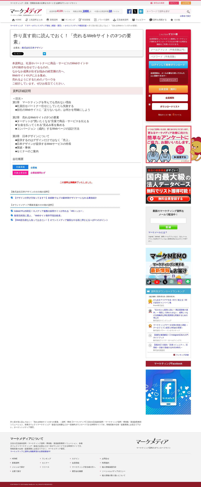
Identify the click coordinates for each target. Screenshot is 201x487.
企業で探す (16, 471)
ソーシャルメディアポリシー (113, 471)
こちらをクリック (168, 80)
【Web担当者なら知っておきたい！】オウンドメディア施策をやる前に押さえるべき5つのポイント (61, 220)
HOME (19, 20)
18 (110, 11)
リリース (45, 467)
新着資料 (54, 20)
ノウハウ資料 (103, 20)
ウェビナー (141, 20)
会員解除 (169, 97)
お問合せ (105, 459)
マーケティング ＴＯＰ (20, 26)
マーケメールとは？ (157, 232)
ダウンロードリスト (170, 106)
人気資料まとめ (36, 20)
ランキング (70, 20)
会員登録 (186, 3)
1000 (86, 11)
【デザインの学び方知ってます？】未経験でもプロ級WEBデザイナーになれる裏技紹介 (55, 198)
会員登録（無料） (168, 89)
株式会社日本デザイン (32, 47)
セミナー (45, 463)
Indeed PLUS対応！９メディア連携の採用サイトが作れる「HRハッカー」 (49, 211)
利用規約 (105, 463)
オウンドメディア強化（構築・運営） (47, 26)
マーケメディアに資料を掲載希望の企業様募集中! (30, 451)
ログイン (174, 3)
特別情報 (86, 20)
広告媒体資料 (122, 20)
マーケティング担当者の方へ (83, 467)
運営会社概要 (159, 3)
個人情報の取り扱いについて (113, 475)
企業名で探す (185, 16)
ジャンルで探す (18, 467)
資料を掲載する (160, 20)
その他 (177, 20)
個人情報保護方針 (109, 467)
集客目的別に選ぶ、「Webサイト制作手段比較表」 (38, 215)
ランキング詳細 (182, 355)
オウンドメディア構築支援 (76, 26)
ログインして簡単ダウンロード (168, 64)
